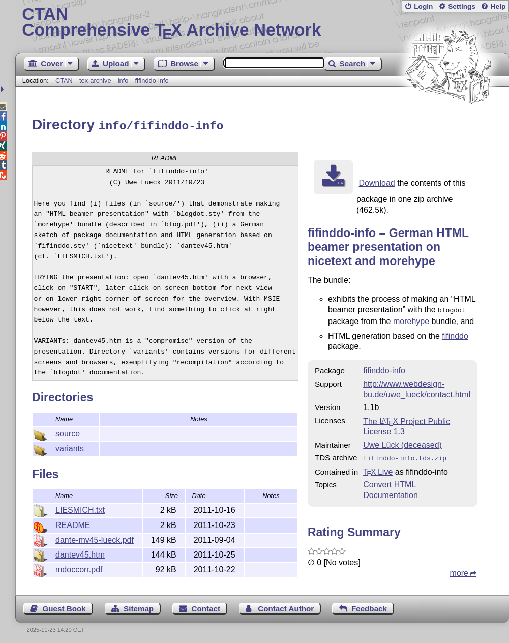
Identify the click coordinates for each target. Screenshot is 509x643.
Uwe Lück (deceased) (402, 442)
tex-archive (95, 80)
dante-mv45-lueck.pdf (94, 538)
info (123, 80)
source (67, 432)
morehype (411, 318)
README (72, 523)
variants (69, 447)
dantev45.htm (80, 553)
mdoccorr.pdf (78, 568)
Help (498, 6)
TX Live (378, 468)
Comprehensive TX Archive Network (262, 23)
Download (377, 181)
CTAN (64, 80)
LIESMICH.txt (80, 508)
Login (423, 6)
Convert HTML (389, 481)
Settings (461, 6)
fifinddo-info (152, 80)
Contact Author (286, 605)
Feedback (369, 605)
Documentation (390, 491)
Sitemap (139, 605)
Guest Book (64, 605)
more (459, 569)
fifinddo (455, 333)
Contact (205, 605)
